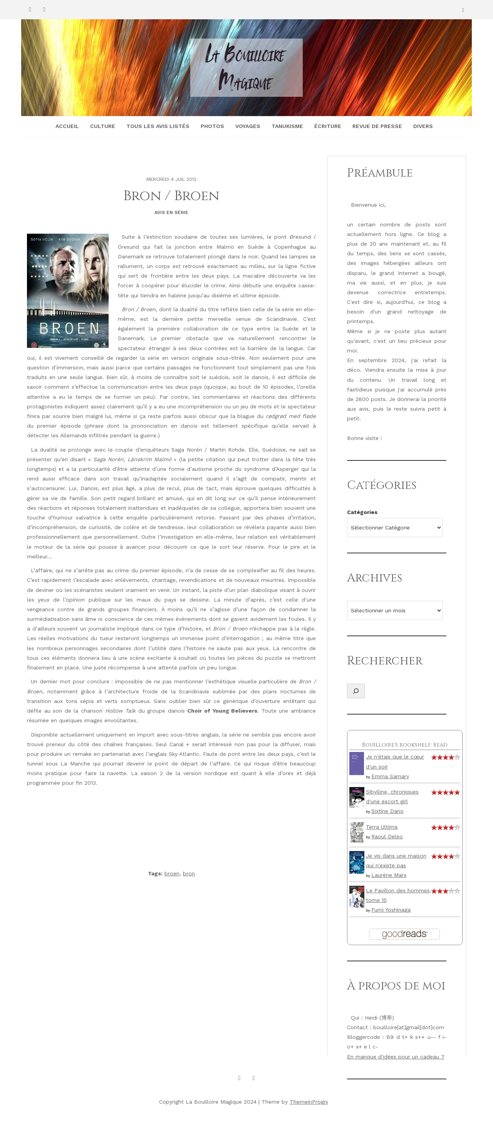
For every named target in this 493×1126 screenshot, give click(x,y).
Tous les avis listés (157, 126)
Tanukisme (287, 126)
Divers (423, 126)
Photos (212, 126)
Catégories (362, 512)
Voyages (247, 126)
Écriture (327, 126)
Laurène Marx (388, 875)
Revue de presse (377, 126)
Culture (102, 126)
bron (189, 873)
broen (171, 873)
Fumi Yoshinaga (391, 910)
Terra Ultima (381, 827)
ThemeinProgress (312, 1102)
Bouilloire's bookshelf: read (405, 744)
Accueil (67, 126)
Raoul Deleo (387, 836)
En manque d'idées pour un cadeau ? (395, 1057)
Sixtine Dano (387, 811)
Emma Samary (390, 776)
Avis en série (171, 212)
